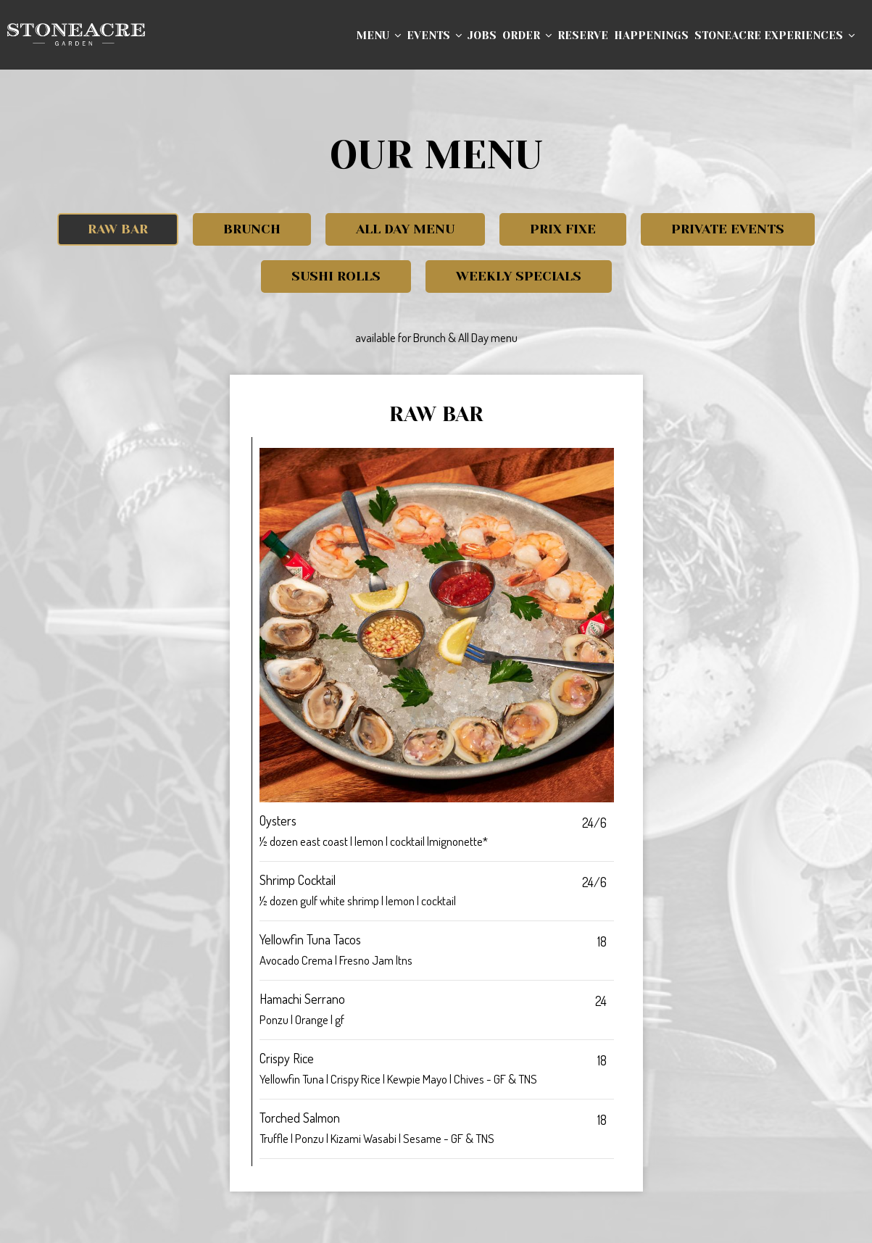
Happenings (651, 36)
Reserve (582, 36)
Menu (378, 36)
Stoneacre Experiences (774, 36)
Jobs (482, 36)
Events (434, 36)
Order (527, 36)
